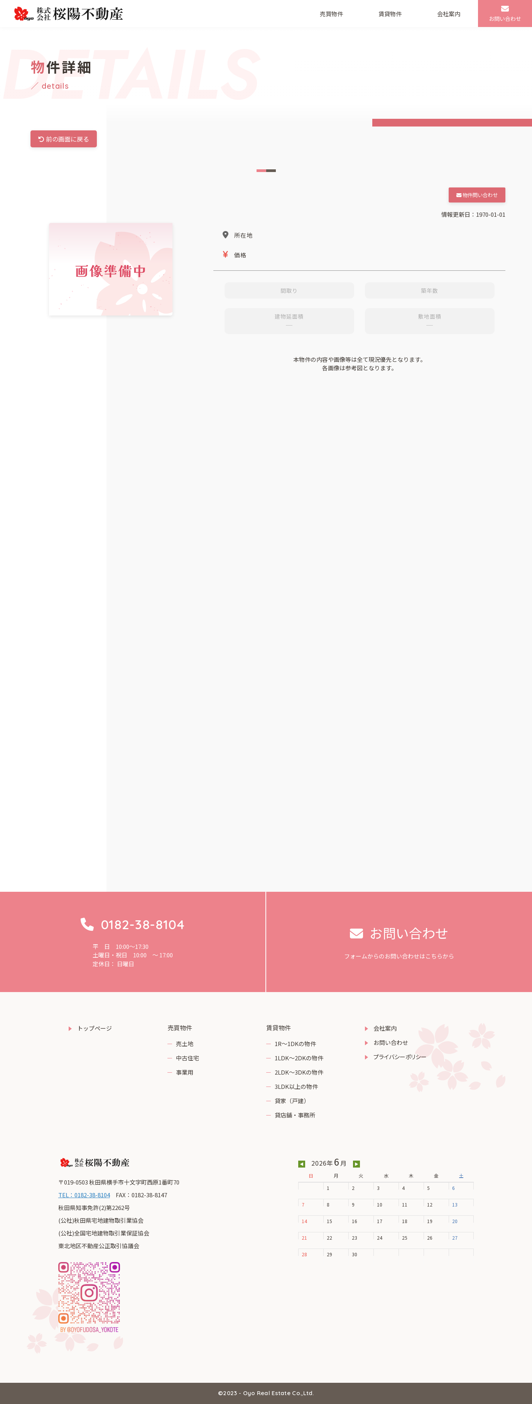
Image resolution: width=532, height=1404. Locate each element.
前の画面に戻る (63, 138)
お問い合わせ (390, 1042)
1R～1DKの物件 (295, 1044)
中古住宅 (187, 1058)
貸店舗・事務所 (295, 1115)
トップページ (94, 1028)
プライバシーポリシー (400, 1057)
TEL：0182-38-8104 (84, 1195)
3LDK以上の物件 (296, 1086)
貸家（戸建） (292, 1101)
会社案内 (448, 14)
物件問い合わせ (477, 195)
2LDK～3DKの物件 (299, 1072)
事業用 (184, 1072)
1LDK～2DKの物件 (299, 1058)
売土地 (184, 1044)
